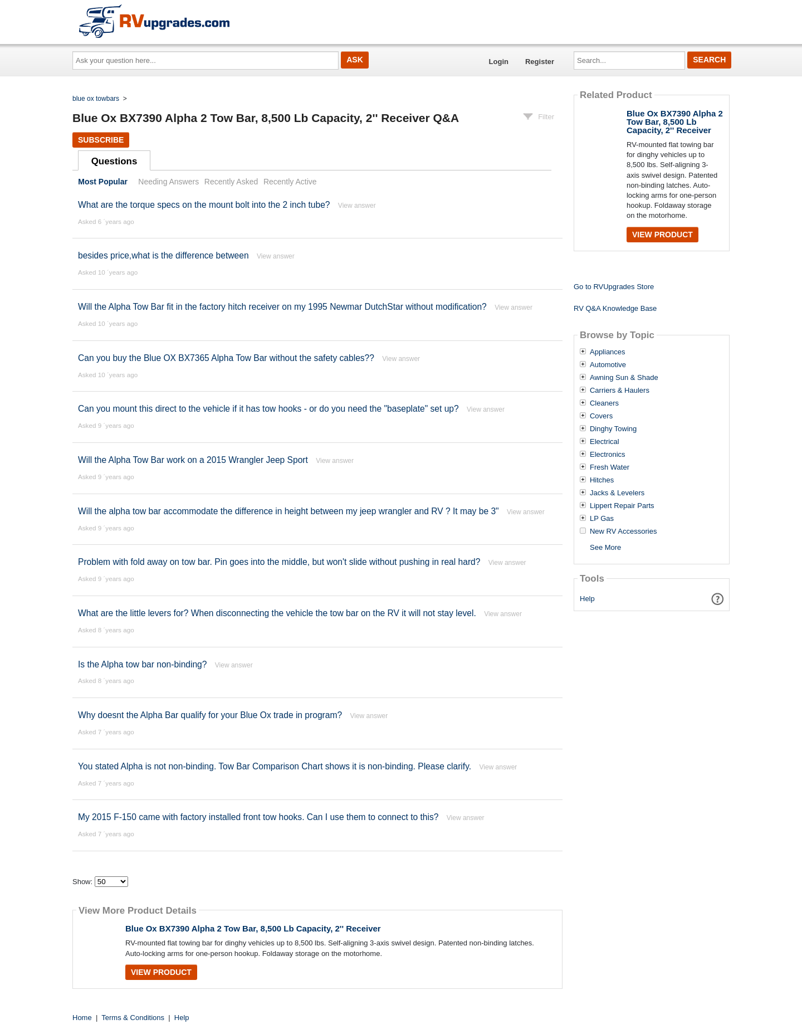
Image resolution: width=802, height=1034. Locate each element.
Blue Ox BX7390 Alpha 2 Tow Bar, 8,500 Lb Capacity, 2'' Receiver (253, 928)
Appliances (607, 352)
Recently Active (290, 181)
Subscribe (101, 139)
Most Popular (103, 181)
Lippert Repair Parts (622, 506)
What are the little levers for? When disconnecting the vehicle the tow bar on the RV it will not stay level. (277, 613)
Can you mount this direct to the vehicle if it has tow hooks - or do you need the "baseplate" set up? (268, 408)
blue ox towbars (95, 99)
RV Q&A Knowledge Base (615, 308)
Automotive (608, 365)
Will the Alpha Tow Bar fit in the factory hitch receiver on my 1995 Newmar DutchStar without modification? (282, 306)
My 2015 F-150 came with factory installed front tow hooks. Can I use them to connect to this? (258, 817)
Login (498, 61)
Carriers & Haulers (619, 390)
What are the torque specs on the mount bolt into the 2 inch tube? (204, 204)
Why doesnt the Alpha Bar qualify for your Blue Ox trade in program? (210, 715)
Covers (601, 416)
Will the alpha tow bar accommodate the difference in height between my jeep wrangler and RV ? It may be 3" (288, 511)
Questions (114, 161)
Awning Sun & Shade (624, 378)
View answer (357, 205)
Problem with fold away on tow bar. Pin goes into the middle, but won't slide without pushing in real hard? (279, 562)
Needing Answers (168, 181)
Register (539, 61)
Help (587, 598)
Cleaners (604, 403)
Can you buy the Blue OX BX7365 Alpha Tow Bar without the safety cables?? (226, 358)
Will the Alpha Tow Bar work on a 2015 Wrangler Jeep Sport (193, 460)
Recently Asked (231, 181)
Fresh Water (609, 467)
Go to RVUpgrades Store (614, 286)
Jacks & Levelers (617, 493)
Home (82, 1017)
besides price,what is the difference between (163, 255)
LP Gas (602, 519)
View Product (161, 972)
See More (605, 547)
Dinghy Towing (613, 429)
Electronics (607, 455)
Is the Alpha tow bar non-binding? (142, 664)
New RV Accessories (623, 531)
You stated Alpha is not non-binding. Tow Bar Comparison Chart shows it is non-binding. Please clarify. (274, 766)
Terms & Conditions (132, 1017)
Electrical (604, 442)
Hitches (602, 480)
